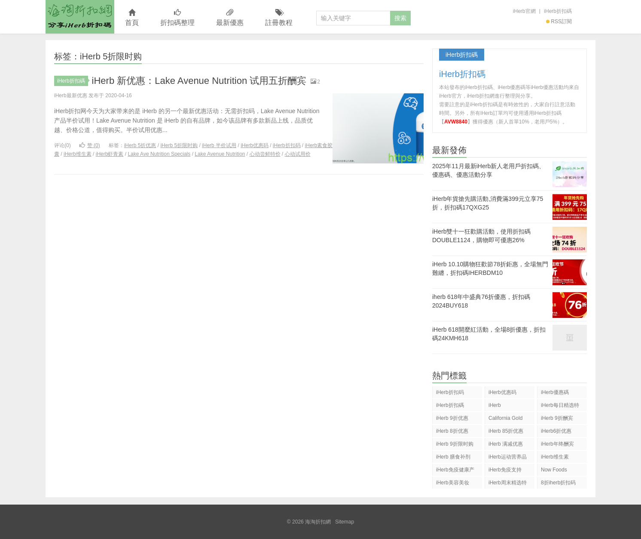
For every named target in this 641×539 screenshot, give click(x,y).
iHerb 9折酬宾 (557, 418)
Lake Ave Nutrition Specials (159, 154)
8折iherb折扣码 (558, 483)
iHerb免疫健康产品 (455, 471)
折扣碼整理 (177, 17)
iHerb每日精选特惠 (560, 406)
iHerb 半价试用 (219, 145)
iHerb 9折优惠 (452, 418)
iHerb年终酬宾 (557, 444)
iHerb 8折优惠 (452, 431)
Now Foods (554, 470)
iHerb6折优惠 (556, 431)
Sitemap (344, 522)
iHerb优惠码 (255, 145)
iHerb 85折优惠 (505, 431)
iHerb (494, 405)
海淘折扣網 (80, 17)
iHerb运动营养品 (507, 457)
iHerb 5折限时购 (179, 145)
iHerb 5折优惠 (140, 145)
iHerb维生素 (78, 154)
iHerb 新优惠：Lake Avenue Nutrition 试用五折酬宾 (199, 80)
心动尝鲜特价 (265, 154)
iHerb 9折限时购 (454, 444)
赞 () (89, 145)
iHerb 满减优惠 (505, 444)
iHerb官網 (524, 11)
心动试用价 (298, 154)
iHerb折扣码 (287, 145)
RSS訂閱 (559, 21)
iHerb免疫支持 (505, 470)
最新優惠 (230, 17)
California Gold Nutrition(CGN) (505, 419)
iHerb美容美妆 (452, 483)
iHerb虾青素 (110, 154)
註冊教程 (279, 17)
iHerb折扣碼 (558, 11)
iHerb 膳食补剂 (453, 457)
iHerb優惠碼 (555, 392)
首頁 (132, 17)
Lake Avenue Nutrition (220, 154)
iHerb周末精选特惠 (507, 484)
